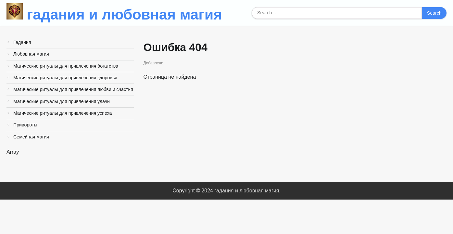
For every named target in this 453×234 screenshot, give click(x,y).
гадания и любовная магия (124, 14)
